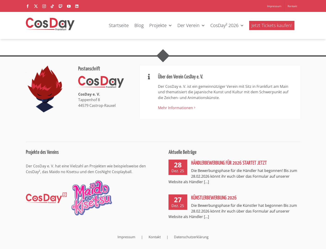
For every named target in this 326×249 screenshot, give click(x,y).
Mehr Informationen (175, 107)
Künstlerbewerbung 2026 (214, 198)
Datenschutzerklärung (191, 237)
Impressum (126, 237)
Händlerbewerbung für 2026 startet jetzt (229, 163)
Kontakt (155, 237)
